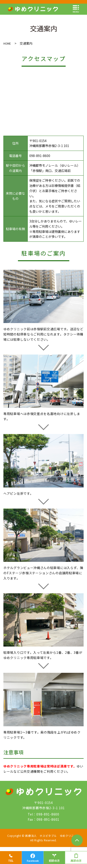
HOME (7, 43)
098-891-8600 (39, 155)
